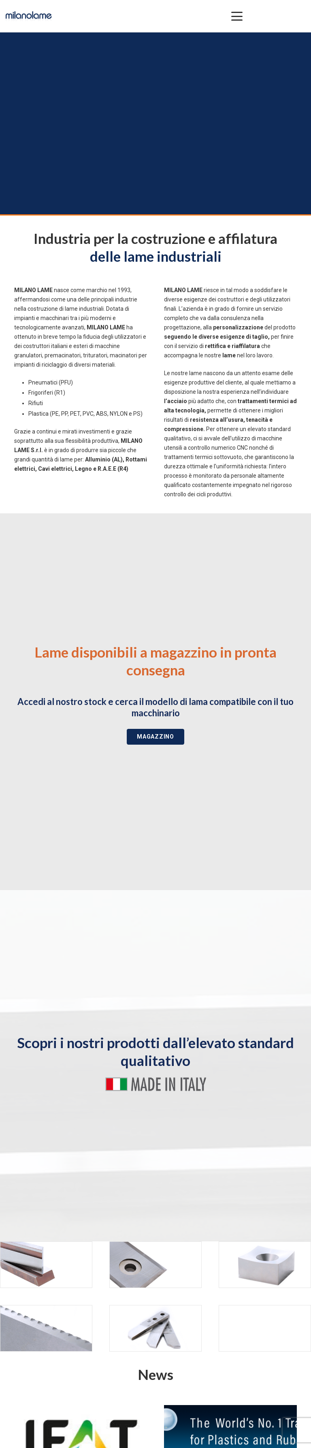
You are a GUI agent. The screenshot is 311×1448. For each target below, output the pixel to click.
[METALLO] (46, 1265)
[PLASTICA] (155, 1265)
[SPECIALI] (155, 1328)
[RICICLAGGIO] (265, 1265)
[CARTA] (46, 1328)
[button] (237, 16)
